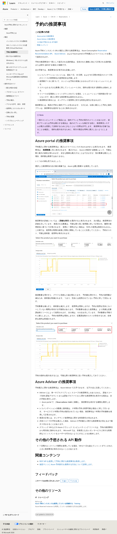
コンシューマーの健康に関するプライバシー (72, 529)
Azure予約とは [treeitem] (11, 33)
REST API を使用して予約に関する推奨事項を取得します (62, 461)
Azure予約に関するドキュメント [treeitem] (16, 25)
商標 (103, 529)
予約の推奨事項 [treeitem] (11, 52)
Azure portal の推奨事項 (45, 36)
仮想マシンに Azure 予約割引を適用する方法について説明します (65, 464)
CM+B (53, 17)
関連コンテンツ (42, 45)
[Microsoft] (4, 3)
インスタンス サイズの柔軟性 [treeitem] (16, 41)
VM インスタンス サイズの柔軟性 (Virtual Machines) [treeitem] (16, 46)
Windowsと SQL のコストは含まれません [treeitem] (17, 61)
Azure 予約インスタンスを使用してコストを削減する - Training (57, 503)
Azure (45, 17)
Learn (37, 17)
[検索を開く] (103, 3)
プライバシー (48, 529)
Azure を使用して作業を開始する (101, 9)
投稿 (38, 529)
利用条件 (96, 529)
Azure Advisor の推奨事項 (46, 39)
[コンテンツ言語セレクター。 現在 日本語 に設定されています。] (6, 524)
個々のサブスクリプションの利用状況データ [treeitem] (16, 68)
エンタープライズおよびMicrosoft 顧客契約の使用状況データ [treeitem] (17, 77)
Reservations (63, 17)
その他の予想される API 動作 (47, 42)
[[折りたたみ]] (27, 15)
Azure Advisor (59, 53)
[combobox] (15, 20)
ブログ (30, 529)
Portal (84, 9)
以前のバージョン (19, 529)
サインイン (110, 3)
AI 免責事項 (6, 529)
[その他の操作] (111, 17)
